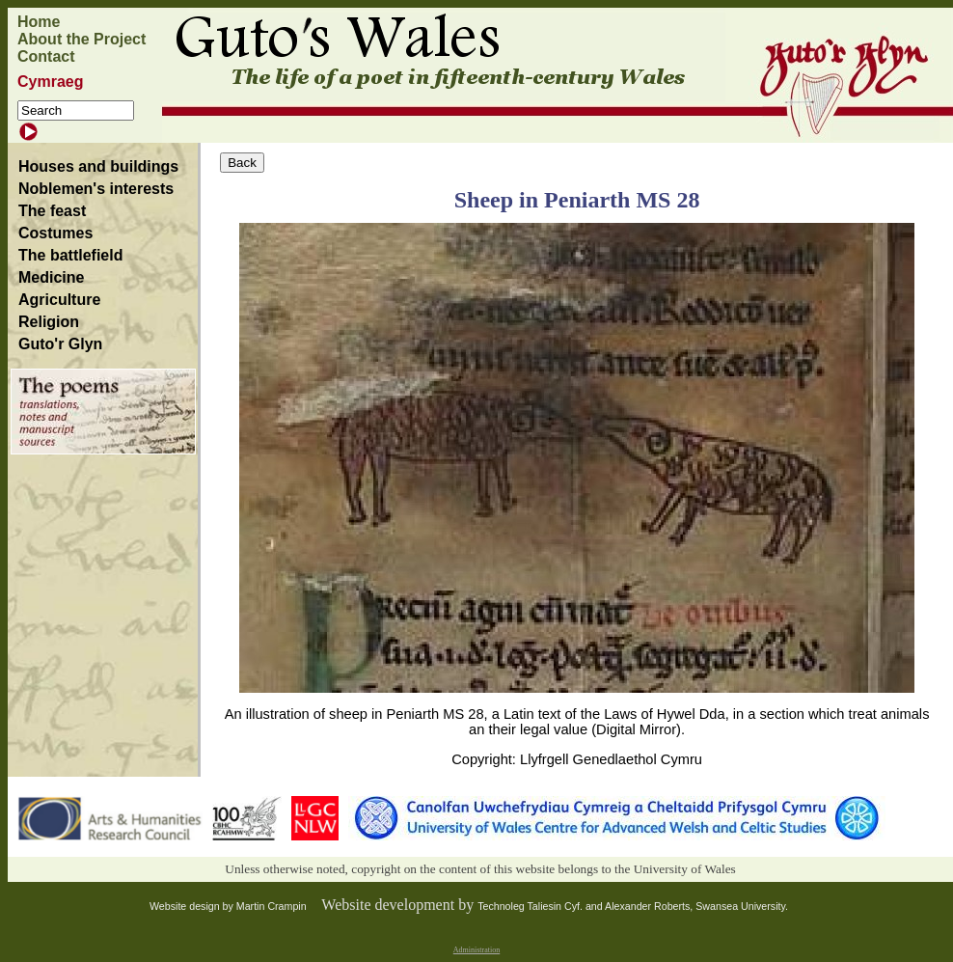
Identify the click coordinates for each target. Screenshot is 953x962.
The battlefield (70, 255)
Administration (476, 950)
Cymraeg (50, 81)
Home (38, 22)
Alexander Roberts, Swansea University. (696, 906)
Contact (46, 56)
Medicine (51, 277)
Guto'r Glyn (60, 344)
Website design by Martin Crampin (228, 906)
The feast (52, 211)
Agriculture (59, 299)
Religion (48, 322)
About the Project (81, 39)
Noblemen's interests (96, 188)
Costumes (55, 233)
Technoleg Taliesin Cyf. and (541, 906)
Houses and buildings (98, 166)
